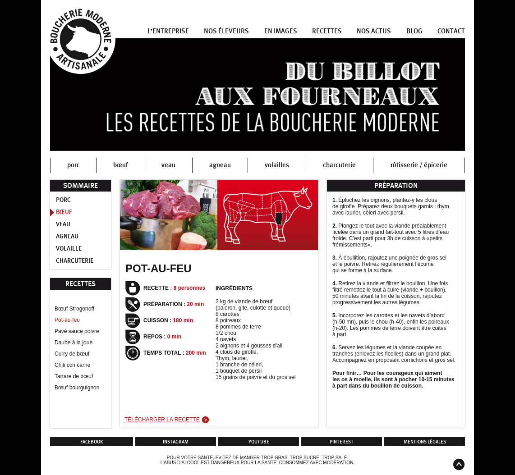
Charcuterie (74, 261)
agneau (220, 165)
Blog (414, 31)
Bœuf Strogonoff (74, 309)
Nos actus (374, 31)
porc (73, 165)
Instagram (176, 441)
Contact (451, 31)
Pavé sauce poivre (77, 331)
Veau (63, 224)
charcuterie (339, 165)
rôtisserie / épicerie (419, 165)
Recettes (327, 31)
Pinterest (342, 441)
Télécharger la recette (162, 419)
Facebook (91, 441)
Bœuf (64, 212)
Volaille (69, 249)
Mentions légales (425, 441)
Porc (63, 200)
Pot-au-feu (67, 320)
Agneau (67, 236)
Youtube (258, 441)
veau (168, 165)
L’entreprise (168, 31)
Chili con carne (72, 365)
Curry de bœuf (72, 354)
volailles (277, 165)
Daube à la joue (73, 342)
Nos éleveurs (226, 31)
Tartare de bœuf (74, 376)
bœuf (120, 165)
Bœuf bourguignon (77, 387)
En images (280, 31)
